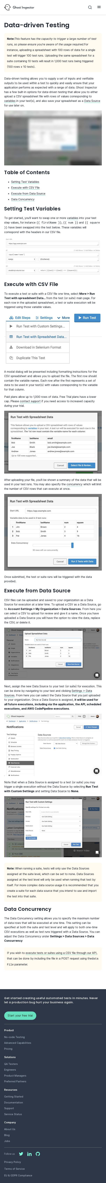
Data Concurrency (23, 199)
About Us (9, 1127)
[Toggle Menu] (99, 7)
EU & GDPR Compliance (18, 1174)
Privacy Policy (12, 1160)
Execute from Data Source (28, 193)
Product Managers (15, 1074)
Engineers (10, 1068)
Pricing (8, 1047)
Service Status (13, 1112)
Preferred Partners (15, 1079)
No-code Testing (14, 1035)
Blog (7, 1133)
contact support (30, 400)
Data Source (92, 101)
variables (10, 101)
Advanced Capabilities (17, 1041)
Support (9, 1106)
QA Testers (11, 1062)
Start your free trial (20, 1014)
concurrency (74, 483)
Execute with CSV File (25, 187)
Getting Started (13, 1095)
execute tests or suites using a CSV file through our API (61, 952)
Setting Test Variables (25, 182)
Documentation (13, 1101)
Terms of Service (14, 1167)
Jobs (7, 1139)
